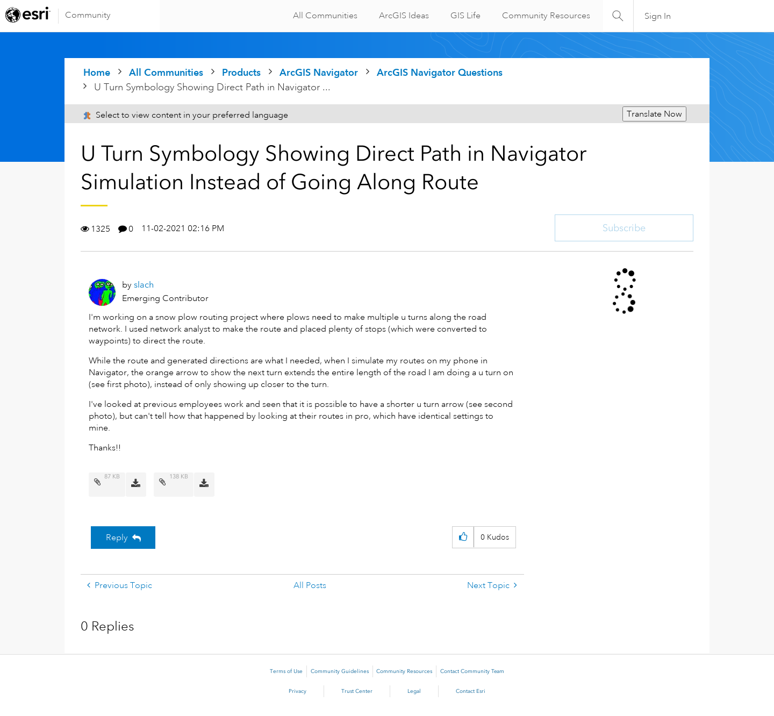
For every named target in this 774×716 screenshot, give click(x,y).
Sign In (658, 16)
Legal (414, 691)
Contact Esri (470, 691)
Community (88, 15)
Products (241, 72)
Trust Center (356, 691)
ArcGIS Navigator (319, 72)
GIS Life (462, 15)
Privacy (297, 691)
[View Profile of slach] (144, 285)
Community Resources (543, 15)
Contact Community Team (472, 671)
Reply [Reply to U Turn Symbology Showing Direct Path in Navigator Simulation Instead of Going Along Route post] (117, 537)
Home (96, 72)
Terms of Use (286, 671)
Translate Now (654, 114)
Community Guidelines (340, 671)
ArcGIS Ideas (401, 15)
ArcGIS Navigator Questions (440, 72)
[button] (463, 537)
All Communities (322, 15)
